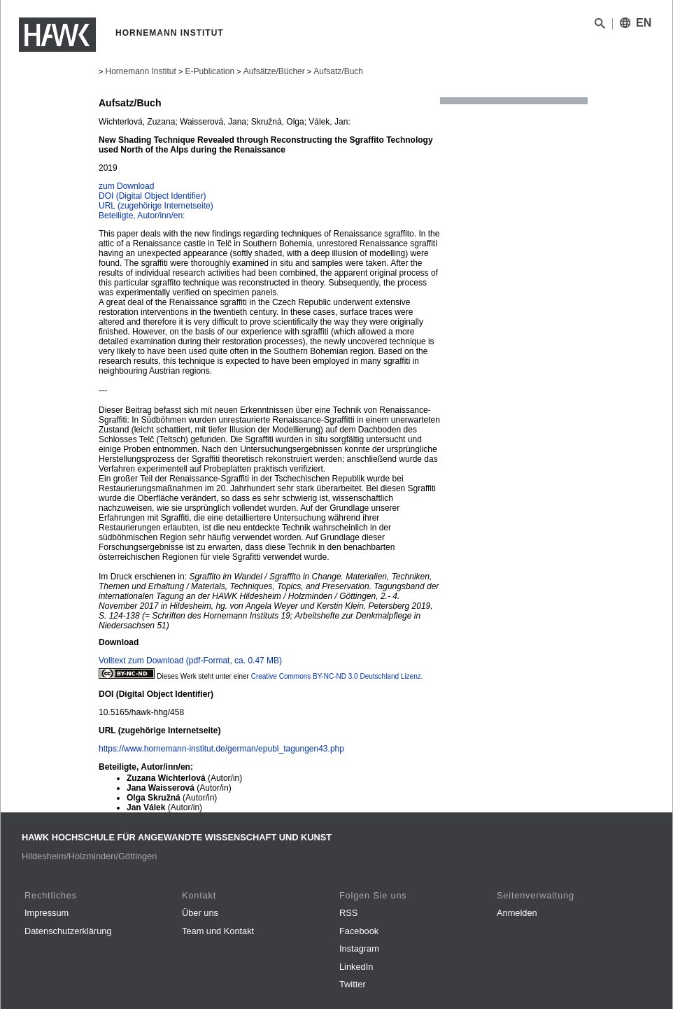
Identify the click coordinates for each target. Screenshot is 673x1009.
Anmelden (517, 913)
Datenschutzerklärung (67, 931)
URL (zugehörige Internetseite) (156, 206)
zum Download (126, 186)
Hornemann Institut (140, 71)
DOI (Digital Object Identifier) (152, 196)
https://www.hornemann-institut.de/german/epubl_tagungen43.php (221, 749)
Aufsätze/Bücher (274, 71)
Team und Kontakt (218, 931)
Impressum (46, 913)
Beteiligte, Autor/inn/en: (142, 215)
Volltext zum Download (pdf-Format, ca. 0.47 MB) (190, 660)
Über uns (200, 913)
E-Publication (209, 71)
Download (119, 642)
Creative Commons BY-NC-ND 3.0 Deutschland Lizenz (336, 676)
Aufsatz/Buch (338, 71)
